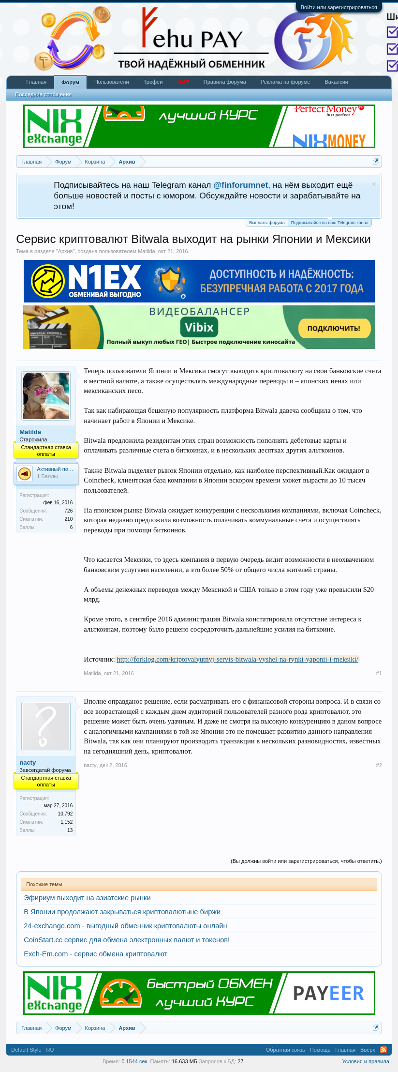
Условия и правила (365, 1061)
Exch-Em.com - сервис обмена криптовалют (95, 954)
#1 (379, 673)
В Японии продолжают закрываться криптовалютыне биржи (122, 912)
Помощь (320, 1050)
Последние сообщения (43, 94)
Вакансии (336, 82)
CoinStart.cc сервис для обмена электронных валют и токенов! (127, 940)
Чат (183, 82)
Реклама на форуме (285, 82)
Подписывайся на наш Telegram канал (330, 222)
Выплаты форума (266, 222)
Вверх (367, 1050)
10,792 (65, 813)
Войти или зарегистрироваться (339, 7)
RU (50, 1050)
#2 (379, 765)
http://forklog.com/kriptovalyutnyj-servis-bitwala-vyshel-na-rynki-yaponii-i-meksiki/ (237, 659)
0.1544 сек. (134, 1061)
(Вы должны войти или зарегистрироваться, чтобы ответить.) (306, 861)
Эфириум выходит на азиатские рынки (87, 898)
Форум (70, 82)
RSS (383, 1049)
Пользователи (111, 82)
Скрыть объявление (374, 184)
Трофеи (153, 82)
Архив (65, 251)
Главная (36, 82)
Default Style (26, 1050)
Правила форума (225, 82)
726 (69, 510)
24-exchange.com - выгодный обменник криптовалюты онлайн (125, 926)
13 (70, 830)
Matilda (146, 251)
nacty (27, 762)
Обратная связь (285, 1050)
